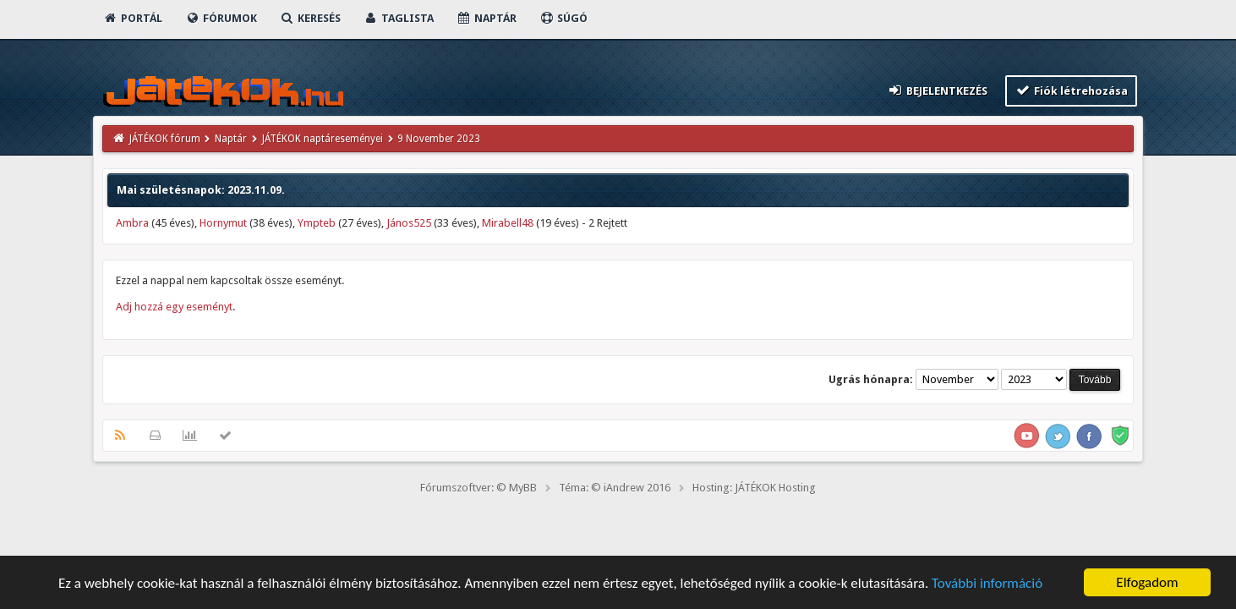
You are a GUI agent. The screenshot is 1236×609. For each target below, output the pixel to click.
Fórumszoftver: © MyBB (478, 487)
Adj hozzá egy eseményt (174, 306)
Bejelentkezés (936, 90)
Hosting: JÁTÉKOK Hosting (754, 487)
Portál (132, 18)
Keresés (310, 18)
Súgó (563, 18)
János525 (408, 223)
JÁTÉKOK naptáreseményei (322, 139)
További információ (987, 583)
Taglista (399, 18)
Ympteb (317, 223)
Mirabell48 (507, 223)
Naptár (487, 18)
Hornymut (223, 223)
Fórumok (221, 18)
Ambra (132, 223)
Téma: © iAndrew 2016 (614, 487)
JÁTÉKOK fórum (164, 139)
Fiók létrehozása (1072, 90)
